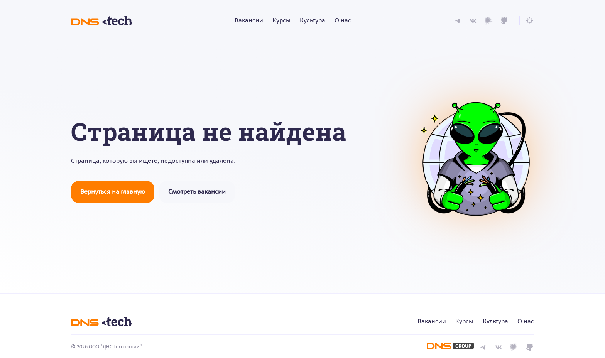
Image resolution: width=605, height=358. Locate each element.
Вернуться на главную (112, 192)
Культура (312, 20)
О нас (343, 20)
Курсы (281, 20)
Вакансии (249, 20)
